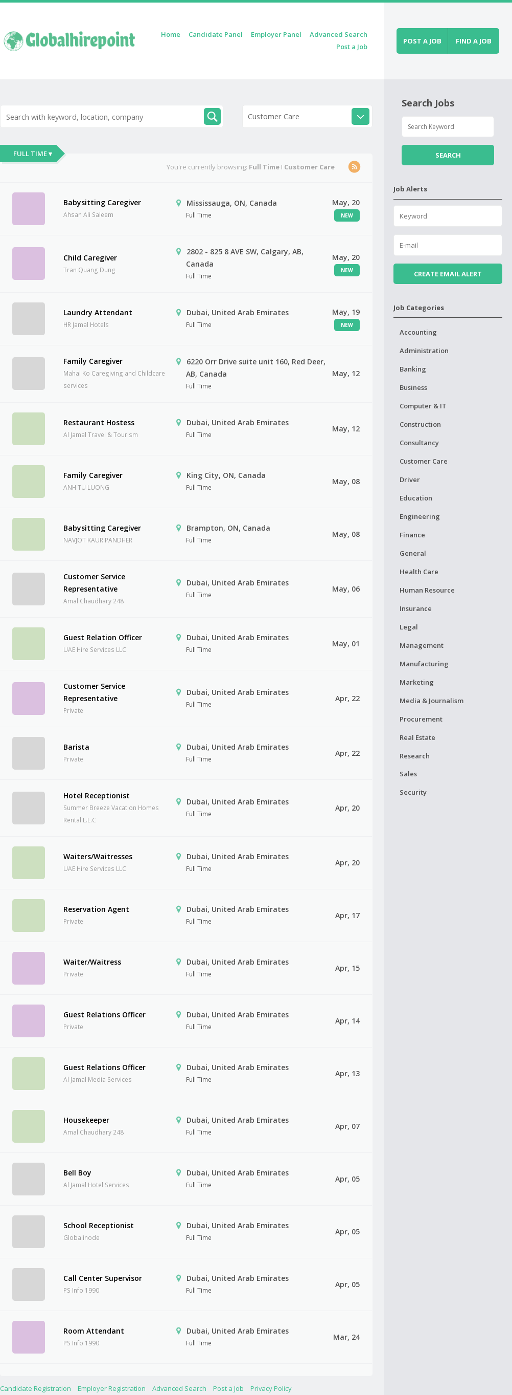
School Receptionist (98, 1225)
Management (422, 645)
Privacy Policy (271, 1388)
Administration (424, 350)
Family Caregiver (93, 361)
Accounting (418, 332)
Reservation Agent (96, 909)
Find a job (474, 41)
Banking (413, 369)
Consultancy (419, 442)
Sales (408, 773)
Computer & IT (423, 405)
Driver (410, 479)
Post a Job (351, 46)
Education (416, 498)
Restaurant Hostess (98, 422)
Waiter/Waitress (92, 962)
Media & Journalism (431, 700)
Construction (420, 424)
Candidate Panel (216, 34)
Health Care (419, 571)
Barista (76, 747)
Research (415, 755)
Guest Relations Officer (104, 1014)
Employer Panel (276, 34)
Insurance (416, 608)
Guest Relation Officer (102, 637)
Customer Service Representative (94, 583)
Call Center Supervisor (102, 1278)
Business (413, 387)
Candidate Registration (35, 1388)
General (413, 553)
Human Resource (427, 590)
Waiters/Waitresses (97, 856)
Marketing (417, 682)
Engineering (420, 516)
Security (413, 792)
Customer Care (424, 461)
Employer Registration (112, 1388)
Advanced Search (338, 34)
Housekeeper (86, 1120)
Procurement (421, 719)
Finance (412, 534)
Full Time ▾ (32, 153)
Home (170, 34)
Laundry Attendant (97, 312)
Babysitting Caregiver (102, 202)
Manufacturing (424, 663)
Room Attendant (93, 1331)
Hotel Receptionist (96, 795)
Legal (409, 626)
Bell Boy (77, 1173)
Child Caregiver (90, 258)
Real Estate (417, 737)
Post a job (422, 41)
